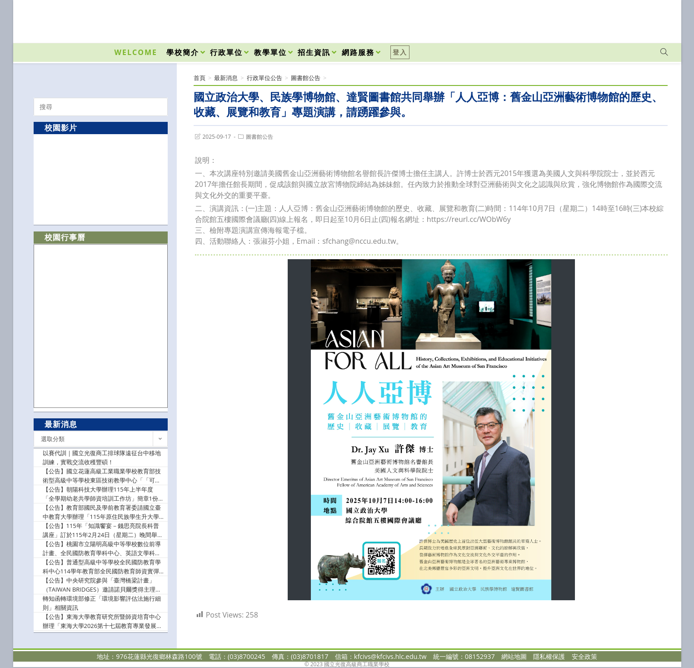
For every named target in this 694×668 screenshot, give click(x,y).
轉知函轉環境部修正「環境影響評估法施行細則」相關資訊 (102, 603)
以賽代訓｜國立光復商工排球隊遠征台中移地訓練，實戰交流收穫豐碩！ (102, 457)
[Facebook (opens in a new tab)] (612, 19)
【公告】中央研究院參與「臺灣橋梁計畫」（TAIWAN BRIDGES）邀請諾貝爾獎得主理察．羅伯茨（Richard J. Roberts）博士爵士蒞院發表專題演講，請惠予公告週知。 (102, 585)
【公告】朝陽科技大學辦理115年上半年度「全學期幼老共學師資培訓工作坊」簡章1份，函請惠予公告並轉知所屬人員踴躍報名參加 (103, 494)
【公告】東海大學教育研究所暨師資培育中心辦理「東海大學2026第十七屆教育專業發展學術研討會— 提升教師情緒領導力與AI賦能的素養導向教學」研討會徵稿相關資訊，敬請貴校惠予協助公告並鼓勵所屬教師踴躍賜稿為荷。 (103, 621)
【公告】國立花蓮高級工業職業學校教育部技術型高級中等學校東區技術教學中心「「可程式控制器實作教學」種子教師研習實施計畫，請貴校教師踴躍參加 (102, 476)
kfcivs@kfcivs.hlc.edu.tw (390, 656)
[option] (101, 179)
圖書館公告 (259, 137)
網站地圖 (514, 656)
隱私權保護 (549, 656)
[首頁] (199, 78)
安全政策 (584, 656)
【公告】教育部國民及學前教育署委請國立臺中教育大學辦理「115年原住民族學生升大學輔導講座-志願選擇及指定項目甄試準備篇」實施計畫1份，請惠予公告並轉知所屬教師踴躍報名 (103, 512)
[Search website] (664, 52)
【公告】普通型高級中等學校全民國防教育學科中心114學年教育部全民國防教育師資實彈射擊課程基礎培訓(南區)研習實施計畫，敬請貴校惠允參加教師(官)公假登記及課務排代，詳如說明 (104, 567)
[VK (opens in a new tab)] (652, 19)
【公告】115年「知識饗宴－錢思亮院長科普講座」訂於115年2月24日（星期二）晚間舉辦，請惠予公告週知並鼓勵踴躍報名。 (101, 530)
